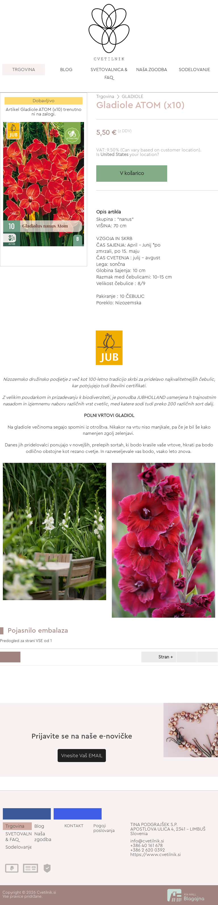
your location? (129, 154)
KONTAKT (73, 826)
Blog (39, 826)
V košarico (132, 173)
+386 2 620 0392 (147, 850)
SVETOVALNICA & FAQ (109, 73)
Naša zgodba (42, 836)
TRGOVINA (23, 69)
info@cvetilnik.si (147, 841)
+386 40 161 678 (146, 845)
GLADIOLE (132, 96)
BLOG (66, 69)
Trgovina (105, 96)
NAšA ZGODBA (151, 69)
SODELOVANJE (194, 69)
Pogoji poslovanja (104, 828)
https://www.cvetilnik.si (155, 854)
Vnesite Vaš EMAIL (81, 755)
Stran (157, 657)
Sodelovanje (18, 847)
